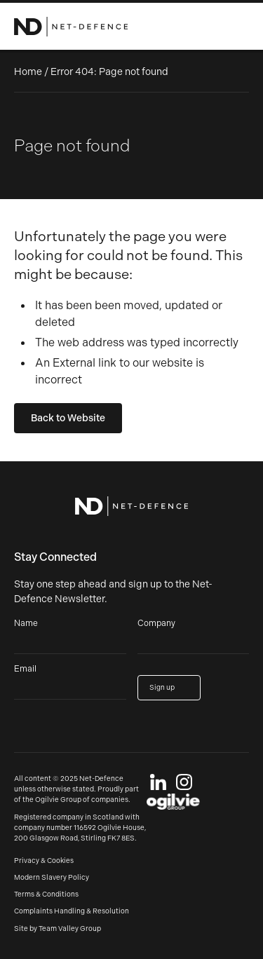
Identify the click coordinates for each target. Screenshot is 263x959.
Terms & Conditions (46, 894)
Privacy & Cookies (44, 861)
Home (28, 72)
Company (156, 623)
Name (26, 623)
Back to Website (68, 418)
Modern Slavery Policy (51, 877)
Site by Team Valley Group (57, 929)
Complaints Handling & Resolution (71, 911)
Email (25, 669)
